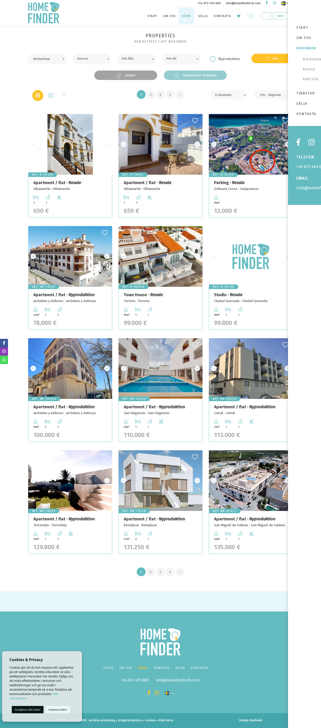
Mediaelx (256, 720)
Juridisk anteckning (102, 720)
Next (107, 144)
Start (152, 16)
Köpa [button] (186, 16)
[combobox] (47, 59)
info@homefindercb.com (243, 3)
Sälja (203, 16)
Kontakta (222, 16)
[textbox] (50, 58)
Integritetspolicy (130, 720)
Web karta (166, 720)
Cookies (150, 720)
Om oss (169, 16)
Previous (32, 144)
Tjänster (161, 668)
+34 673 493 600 (209, 3)
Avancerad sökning (195, 75)
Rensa (126, 75)
